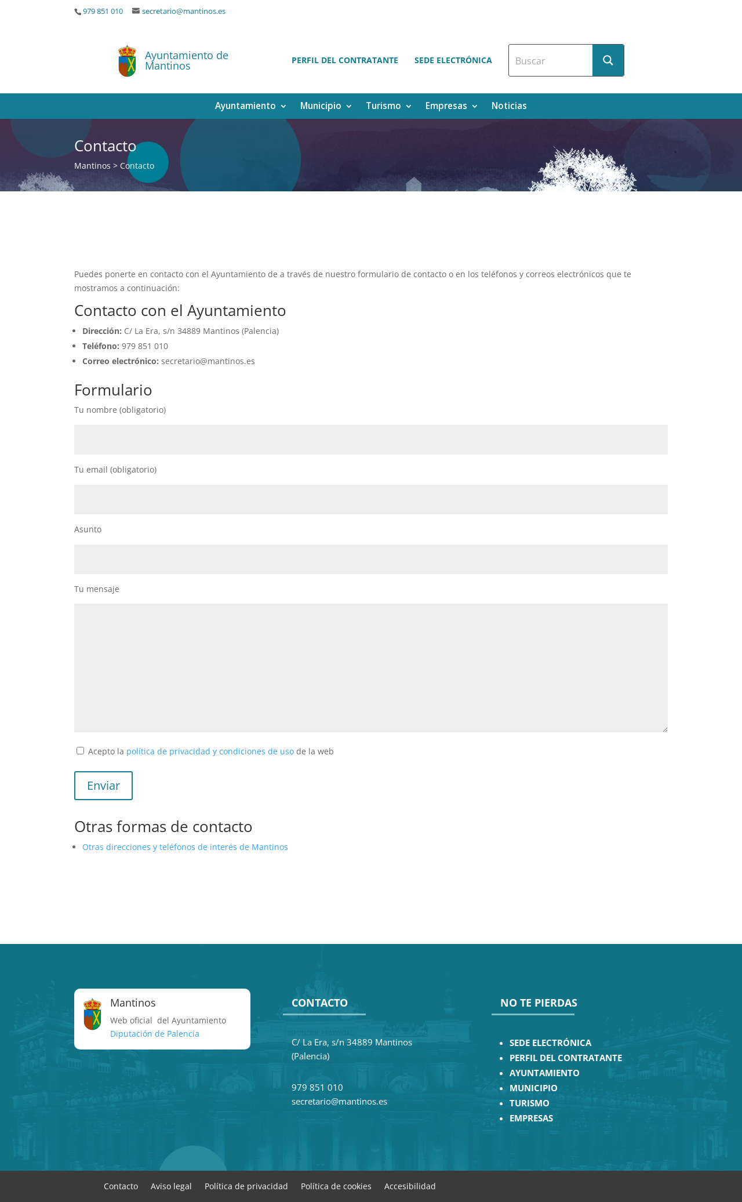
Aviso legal (171, 1185)
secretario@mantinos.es (183, 11)
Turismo (383, 107)
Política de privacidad (246, 1185)
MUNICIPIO (534, 1088)
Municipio (320, 107)
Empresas (446, 107)
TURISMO (530, 1103)
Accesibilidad (410, 1185)
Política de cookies (336, 1185)
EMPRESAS (531, 1118)
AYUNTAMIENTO (545, 1073)
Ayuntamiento (245, 107)
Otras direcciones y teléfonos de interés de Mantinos (185, 846)
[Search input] (551, 60)
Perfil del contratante (345, 60)
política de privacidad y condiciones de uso (210, 751)
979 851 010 (103, 11)
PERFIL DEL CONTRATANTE (566, 1058)
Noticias (509, 107)
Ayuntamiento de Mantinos (186, 60)
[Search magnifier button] (608, 60)
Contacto (121, 1185)
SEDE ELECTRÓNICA (550, 1043)
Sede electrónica (453, 60)
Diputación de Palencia (154, 1033)
